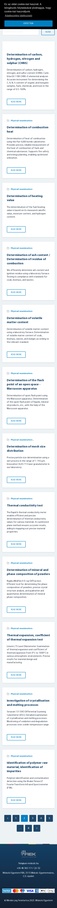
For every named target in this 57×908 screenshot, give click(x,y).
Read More (16, 102)
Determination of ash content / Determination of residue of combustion (28, 259)
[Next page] (36, 828)
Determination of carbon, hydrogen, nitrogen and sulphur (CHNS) (24, 59)
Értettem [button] (28, 23)
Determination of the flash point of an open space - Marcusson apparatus (25, 384)
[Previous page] (7, 818)
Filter (48, 32)
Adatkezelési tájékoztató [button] (18, 15)
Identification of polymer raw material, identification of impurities (27, 767)
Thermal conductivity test (25, 505)
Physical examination (21, 121)
